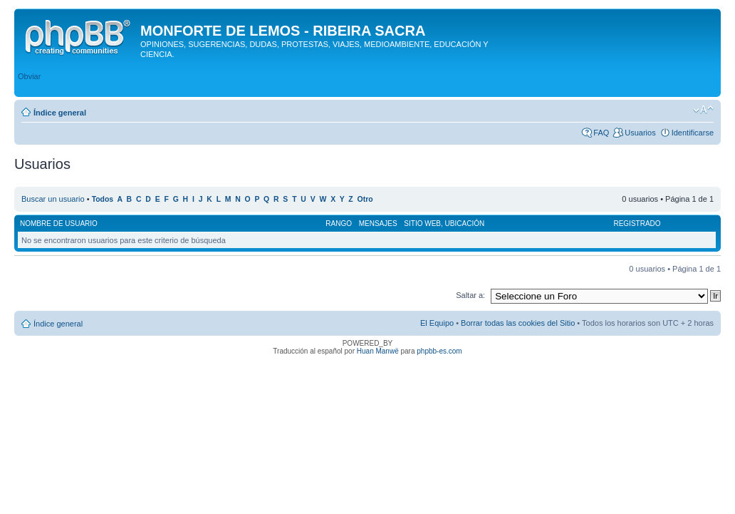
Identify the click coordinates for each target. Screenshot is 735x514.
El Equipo (437, 323)
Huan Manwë (378, 351)
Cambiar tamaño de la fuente (703, 109)
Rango (338, 223)
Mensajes (378, 223)
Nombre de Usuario (59, 223)
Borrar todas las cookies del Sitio (518, 323)
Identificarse (693, 132)
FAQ (601, 132)
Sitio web (422, 223)
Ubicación (465, 223)
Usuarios (640, 132)
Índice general (59, 112)
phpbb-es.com (439, 351)
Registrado (636, 223)
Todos (103, 199)
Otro (365, 199)
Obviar (29, 76)
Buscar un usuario (53, 199)
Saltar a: (470, 295)
